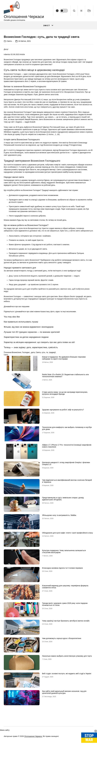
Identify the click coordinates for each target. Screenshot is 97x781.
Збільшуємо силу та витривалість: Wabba (59, 565)
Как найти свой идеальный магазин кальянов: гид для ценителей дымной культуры (64, 742)
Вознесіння (16, 402)
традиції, (52, 402)
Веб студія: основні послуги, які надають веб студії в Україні (66, 724)
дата (33, 402)
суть (43, 402)
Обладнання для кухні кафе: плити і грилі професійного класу (67, 583)
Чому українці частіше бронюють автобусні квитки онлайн (65, 671)
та (47, 402)
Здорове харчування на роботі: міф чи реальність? (63, 460)
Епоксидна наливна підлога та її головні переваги (62, 618)
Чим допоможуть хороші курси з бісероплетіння (61, 688)
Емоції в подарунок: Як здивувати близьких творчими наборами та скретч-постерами (64, 408)
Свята (9, 91)
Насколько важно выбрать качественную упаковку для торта (67, 706)
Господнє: (26, 402)
